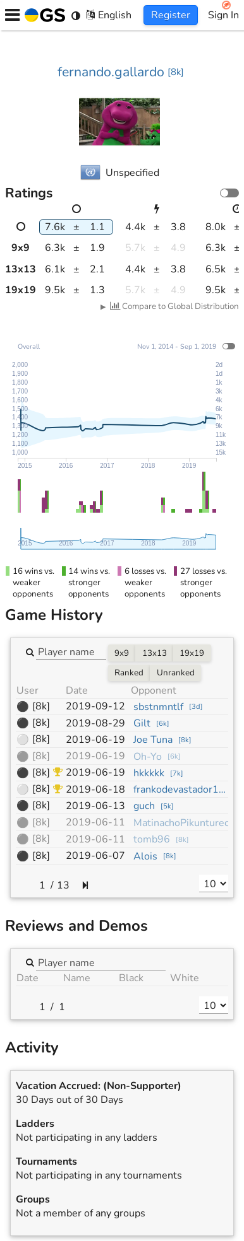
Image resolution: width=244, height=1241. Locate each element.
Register (170, 15)
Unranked (176, 673)
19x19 (192, 653)
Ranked (128, 673)
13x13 (154, 653)
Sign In (223, 15)
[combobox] (71, 651)
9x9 (121, 653)
